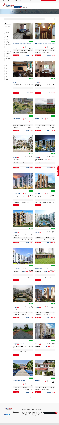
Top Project (6, 33)
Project (18, 4)
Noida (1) (6, 37)
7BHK (5, 74)
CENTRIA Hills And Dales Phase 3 (19, 380)
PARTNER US (44, 4)
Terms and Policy (16, 412)
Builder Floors (7, 53)
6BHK (5, 73)
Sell (24, 4)
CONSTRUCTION (38, 4)
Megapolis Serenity (38, 230)
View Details (16, 55)
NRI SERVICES (49, 4)
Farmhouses (7, 58)
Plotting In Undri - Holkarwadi (18, 343)
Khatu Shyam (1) (7, 47)
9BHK (5, 78)
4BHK (5, 70)
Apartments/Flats (7, 51)
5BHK (5, 71)
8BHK (5, 76)
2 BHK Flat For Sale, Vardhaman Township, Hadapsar (45, 43)
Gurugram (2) (7, 41)
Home (15, 4)
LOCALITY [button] (6, 36)
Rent (27, 4)
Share (31, 41)
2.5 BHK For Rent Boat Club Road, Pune (42, 81)
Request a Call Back (57, 170)
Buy (21, 4)
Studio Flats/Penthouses (7, 60)
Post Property (18, 7)
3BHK (5, 68)
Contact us (15, 413)
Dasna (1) (6, 46)
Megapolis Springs (16, 268)
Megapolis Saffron (16, 193)
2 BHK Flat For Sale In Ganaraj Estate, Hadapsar (22, 43)
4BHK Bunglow (37, 380)
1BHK (5, 65)
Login (24, 7)
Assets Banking (47, 0)
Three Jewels (37, 155)
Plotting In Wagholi (16, 118)
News (43, 0)
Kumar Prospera (38, 305)
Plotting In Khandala (39, 118)
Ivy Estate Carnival (16, 155)
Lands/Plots (7, 56)
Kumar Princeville (38, 343)
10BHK (6, 79)
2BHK (5, 67)
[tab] (7, 24)
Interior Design (32, 4)
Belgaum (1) (6, 39)
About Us (14, 410)
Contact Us (53, 0)
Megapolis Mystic (38, 268)
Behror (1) (6, 42)
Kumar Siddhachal (38, 193)
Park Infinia (15, 305)
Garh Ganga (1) (7, 44)
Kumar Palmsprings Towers (18, 230)
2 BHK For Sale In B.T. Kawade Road (19, 81)
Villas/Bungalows (7, 54)
